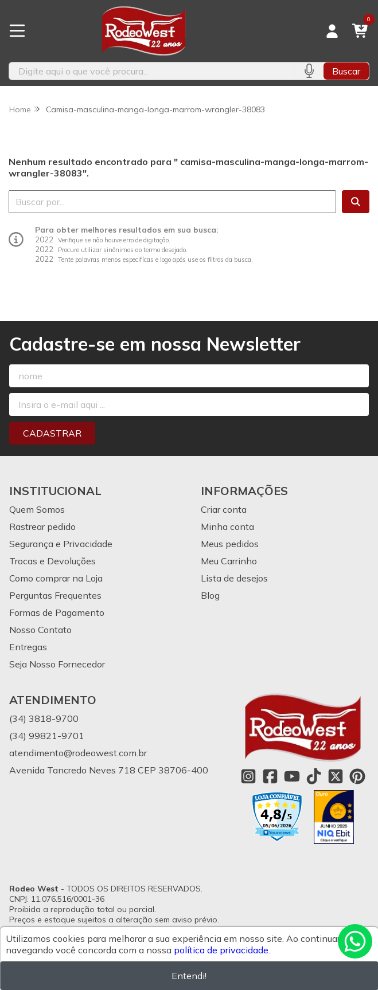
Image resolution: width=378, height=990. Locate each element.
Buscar (346, 71)
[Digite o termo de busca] (151, 71)
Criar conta (224, 509)
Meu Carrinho (229, 561)
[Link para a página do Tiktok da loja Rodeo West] (314, 776)
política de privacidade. (222, 950)
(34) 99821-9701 (46, 735)
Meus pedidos (230, 543)
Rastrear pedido (42, 526)
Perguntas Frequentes (55, 595)
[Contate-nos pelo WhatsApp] (355, 941)
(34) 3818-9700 (44, 718)
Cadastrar (52, 433)
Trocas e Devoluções (52, 561)
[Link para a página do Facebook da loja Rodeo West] (270, 776)
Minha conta (227, 526)
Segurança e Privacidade (60, 543)
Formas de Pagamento (56, 612)
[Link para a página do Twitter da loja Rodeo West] (336, 776)
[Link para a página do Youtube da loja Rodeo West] (292, 776)
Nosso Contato (40, 629)
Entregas (28, 647)
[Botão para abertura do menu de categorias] (17, 31)
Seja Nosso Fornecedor (57, 664)
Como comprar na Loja (56, 578)
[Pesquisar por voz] (309, 71)
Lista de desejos (234, 578)
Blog (210, 595)
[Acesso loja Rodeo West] (332, 31)
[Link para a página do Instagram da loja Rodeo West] (248, 776)
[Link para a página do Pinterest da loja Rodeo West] (357, 776)
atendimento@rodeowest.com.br (78, 753)
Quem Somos (37, 509)
